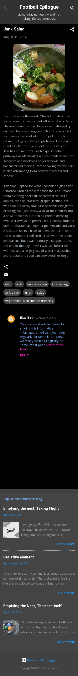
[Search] (72, 8)
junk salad (12, 292)
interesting (60, 284)
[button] (72, 30)
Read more (66, 544)
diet (8, 284)
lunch (28, 292)
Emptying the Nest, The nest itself (32, 606)
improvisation (37, 284)
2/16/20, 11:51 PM (46, 318)
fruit (19, 284)
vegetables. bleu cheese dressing (29, 301)
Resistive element (18, 557)
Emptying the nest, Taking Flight (31, 508)
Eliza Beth (27, 317)
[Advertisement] (39, 454)
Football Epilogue (39, 7)
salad (41, 292)
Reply (24, 355)
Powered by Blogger (39, 660)
